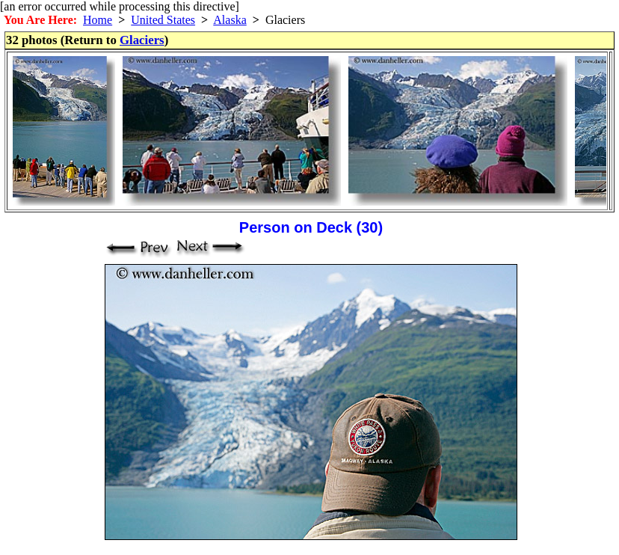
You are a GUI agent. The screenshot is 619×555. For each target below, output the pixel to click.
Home (97, 19)
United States (163, 19)
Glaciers (142, 40)
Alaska (229, 19)
